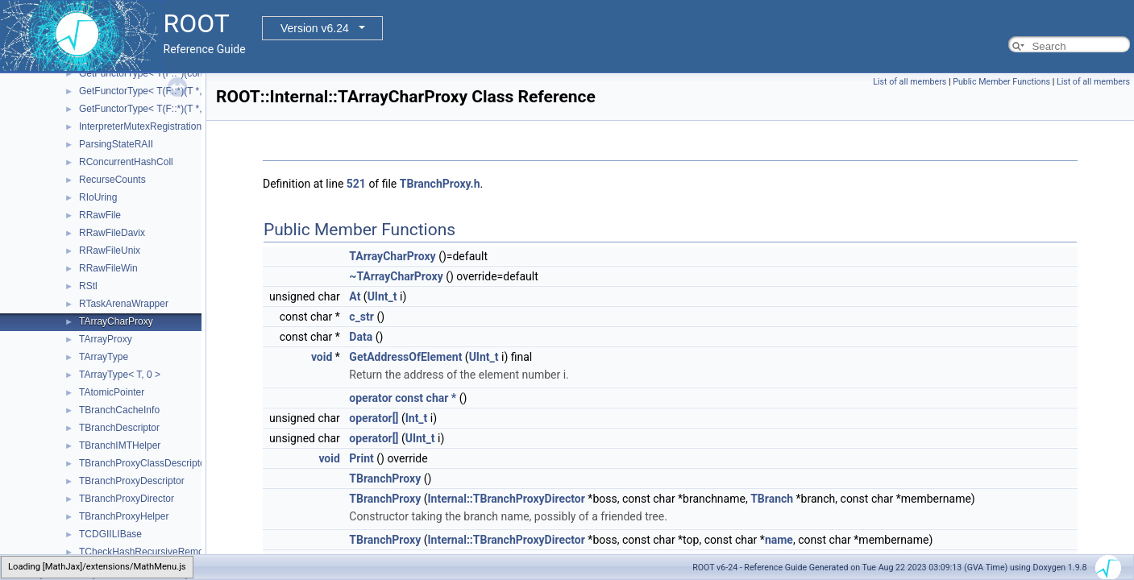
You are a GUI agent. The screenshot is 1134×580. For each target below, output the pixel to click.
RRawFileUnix (109, 250)
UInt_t (382, 296)
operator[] (373, 418)
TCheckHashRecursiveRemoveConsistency (173, 551)
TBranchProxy (385, 478)
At (354, 296)
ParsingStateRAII (116, 144)
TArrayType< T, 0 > (119, 374)
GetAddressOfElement (405, 356)
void (321, 356)
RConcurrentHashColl (126, 162)
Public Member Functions (1001, 82)
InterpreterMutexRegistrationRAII (149, 126)
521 (356, 183)
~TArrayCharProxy (395, 276)
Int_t (416, 418)
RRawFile (100, 215)
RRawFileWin (108, 268)
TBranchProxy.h (440, 183)
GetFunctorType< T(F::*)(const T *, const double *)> (190, 73)
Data (360, 336)
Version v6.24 (314, 28)
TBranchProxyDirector (126, 498)
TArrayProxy (105, 339)
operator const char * (402, 398)
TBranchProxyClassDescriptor (144, 463)
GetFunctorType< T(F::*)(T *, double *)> (164, 108)
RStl (88, 286)
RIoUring (98, 197)
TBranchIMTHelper (119, 445)
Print (361, 458)
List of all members (909, 82)
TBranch (771, 498)
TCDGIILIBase (110, 534)
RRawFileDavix (112, 232)
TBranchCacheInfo (119, 410)
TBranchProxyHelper (123, 516)
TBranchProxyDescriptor (132, 481)
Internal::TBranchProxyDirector (505, 498)
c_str (361, 316)
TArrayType (103, 356)
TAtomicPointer (111, 392)
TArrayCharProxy (116, 321)
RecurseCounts (112, 179)
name (779, 539)
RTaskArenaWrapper (123, 303)
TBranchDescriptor (119, 427)
